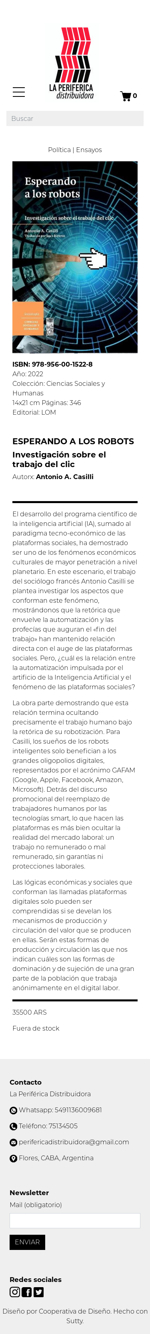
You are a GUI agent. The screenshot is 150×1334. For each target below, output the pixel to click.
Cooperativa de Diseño (74, 1311)
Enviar (27, 1242)
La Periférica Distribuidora (50, 1094)
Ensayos (89, 150)
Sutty (74, 1321)
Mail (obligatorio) (36, 1205)
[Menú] (18, 92)
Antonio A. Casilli (65, 477)
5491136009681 (78, 1110)
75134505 (63, 1126)
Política (59, 150)
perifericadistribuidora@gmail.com (74, 1142)
